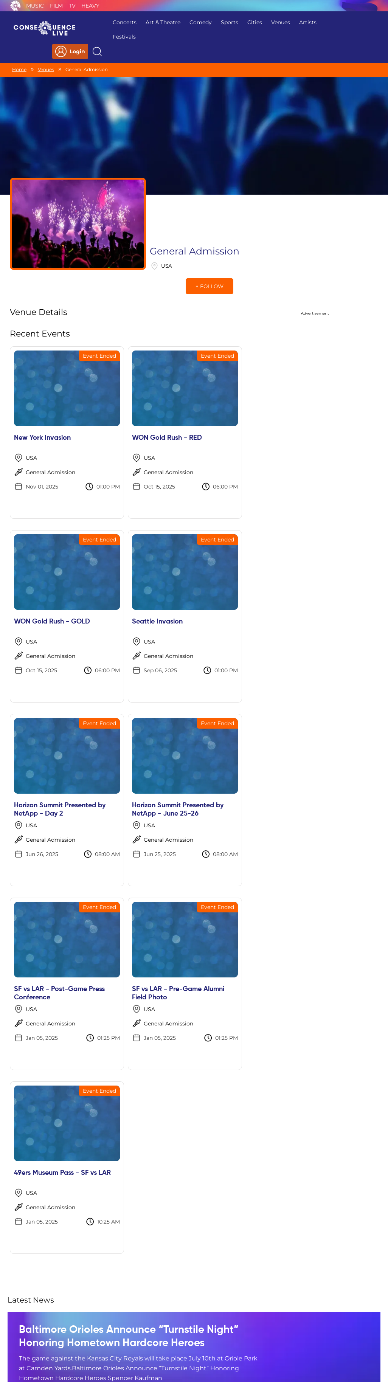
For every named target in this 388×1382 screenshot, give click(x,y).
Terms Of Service (144, 1333)
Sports (205, 22)
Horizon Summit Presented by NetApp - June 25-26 (234, 586)
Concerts (100, 22)
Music (35, 5)
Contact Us (191, 1333)
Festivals (99, 36)
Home (19, 54)
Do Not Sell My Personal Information (263, 1333)
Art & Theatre (138, 22)
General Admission (50, 428)
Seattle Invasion (39, 578)
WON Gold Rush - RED (141, 394)
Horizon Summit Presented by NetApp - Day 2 (142, 586)
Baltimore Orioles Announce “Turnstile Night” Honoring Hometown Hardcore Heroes (111, 935)
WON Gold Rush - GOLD (236, 394)
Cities (230, 22)
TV (72, 5)
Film (56, 5)
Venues (256, 22)
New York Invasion (42, 394)
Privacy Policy (94, 1333)
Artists (283, 22)
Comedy (176, 22)
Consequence (15, 5)
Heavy (90, 5)
